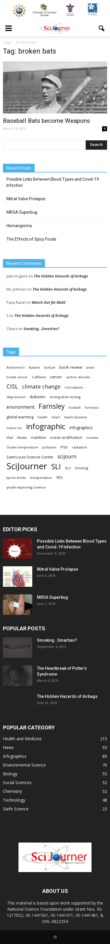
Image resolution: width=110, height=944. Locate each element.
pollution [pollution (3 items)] (49, 447)
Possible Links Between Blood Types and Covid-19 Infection (52, 182)
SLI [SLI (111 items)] (56, 466)
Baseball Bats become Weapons (46, 120)
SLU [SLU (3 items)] (68, 468)
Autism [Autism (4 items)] (34, 367)
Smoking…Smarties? (41, 328)
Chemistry (12, 791)
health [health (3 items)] (43, 417)
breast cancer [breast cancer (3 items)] (17, 377)
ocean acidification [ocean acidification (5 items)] (66, 437)
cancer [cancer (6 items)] (56, 376)
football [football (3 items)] (75, 407)
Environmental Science (24, 765)
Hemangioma (19, 225)
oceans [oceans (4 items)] (93, 437)
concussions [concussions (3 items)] (74, 387)
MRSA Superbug (21, 212)
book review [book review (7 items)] (70, 367)
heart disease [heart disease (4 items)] (75, 417)
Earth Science (15, 809)
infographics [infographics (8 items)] (81, 427)
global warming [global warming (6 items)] (19, 417)
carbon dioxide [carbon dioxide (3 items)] (78, 377)
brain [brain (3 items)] (90, 367)
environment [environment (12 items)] (20, 407)
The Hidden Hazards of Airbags (61, 276)
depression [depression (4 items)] (16, 397)
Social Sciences (17, 782)
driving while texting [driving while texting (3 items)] (65, 397)
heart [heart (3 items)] (56, 417)
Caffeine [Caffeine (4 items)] (39, 377)
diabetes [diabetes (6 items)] (37, 396)
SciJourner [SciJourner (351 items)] (26, 466)
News (8, 747)
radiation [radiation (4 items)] (79, 447)
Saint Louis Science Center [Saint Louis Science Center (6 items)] (29, 457)
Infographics (14, 756)
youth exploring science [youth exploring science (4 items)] (25, 487)
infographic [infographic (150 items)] (45, 426)
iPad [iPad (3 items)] (9, 438)
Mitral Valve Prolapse (25, 198)
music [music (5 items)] (22, 437)
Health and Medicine (22, 738)
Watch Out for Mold (48, 302)
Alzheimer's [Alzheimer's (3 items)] (15, 367)
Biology (10, 773)
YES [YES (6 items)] (59, 477)
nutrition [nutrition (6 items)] (38, 437)
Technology (14, 800)
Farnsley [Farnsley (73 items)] (52, 406)
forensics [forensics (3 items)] (92, 407)
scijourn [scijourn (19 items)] (67, 456)
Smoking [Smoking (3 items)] (81, 468)
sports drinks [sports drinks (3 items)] (16, 478)
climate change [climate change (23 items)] (41, 387)
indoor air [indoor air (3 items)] (14, 428)
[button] (102, 28)
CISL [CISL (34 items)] (12, 386)
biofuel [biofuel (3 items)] (49, 367)
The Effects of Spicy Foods (31, 239)
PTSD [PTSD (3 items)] (64, 447)
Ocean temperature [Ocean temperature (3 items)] (22, 447)
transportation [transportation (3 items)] (41, 478)
